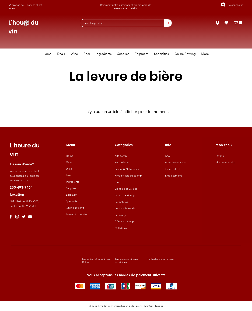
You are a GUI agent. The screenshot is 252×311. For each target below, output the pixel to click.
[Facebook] (10, 216)
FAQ (167, 155)
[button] (238, 22)
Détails (133, 8)
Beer (68, 175)
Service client (31, 171)
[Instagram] (17, 216)
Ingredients (72, 181)
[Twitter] (23, 216)
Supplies (71, 188)
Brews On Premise (76, 214)
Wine (69, 168)
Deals (69, 162)
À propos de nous (175, 162)
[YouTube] (30, 216)
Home (69, 155)
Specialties (72, 201)
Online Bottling (75, 207)
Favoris (219, 155)
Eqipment (71, 194)
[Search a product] (120, 23)
